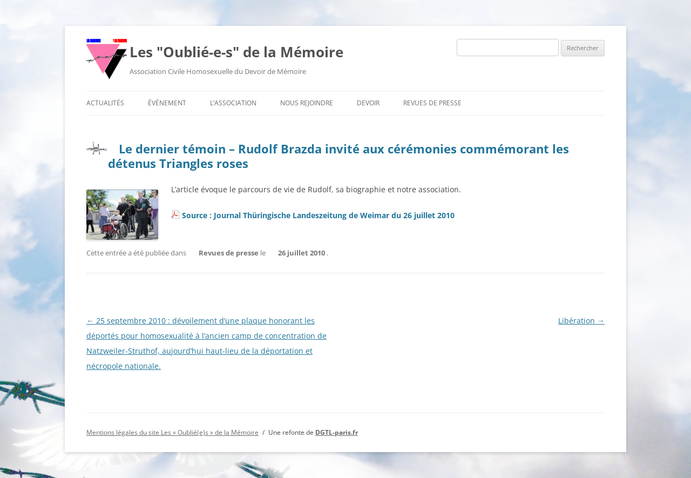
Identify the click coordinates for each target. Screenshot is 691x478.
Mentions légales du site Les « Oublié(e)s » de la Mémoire (172, 432)
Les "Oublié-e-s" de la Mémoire (236, 52)
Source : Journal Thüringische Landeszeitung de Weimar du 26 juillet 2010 (318, 215)
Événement (167, 102)
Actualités (105, 102)
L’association (233, 102)
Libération (581, 320)
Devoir (368, 102)
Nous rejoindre (306, 102)
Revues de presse (432, 102)
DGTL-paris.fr (336, 432)
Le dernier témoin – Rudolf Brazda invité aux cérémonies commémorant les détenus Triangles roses (338, 155)
